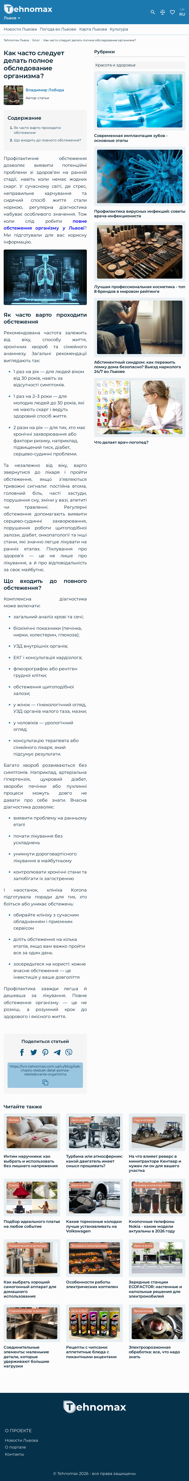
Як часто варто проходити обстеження (37, 130)
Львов (10, 18)
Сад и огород (144, 1120)
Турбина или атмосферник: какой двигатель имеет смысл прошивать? (94, 1161)
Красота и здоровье (115, 65)
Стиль (13, 1185)
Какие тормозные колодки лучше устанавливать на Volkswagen (94, 1226)
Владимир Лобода (45, 90)
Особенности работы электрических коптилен (92, 1284)
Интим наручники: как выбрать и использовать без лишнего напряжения (31, 1161)
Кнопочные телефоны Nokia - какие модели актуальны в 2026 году (152, 1226)
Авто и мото (80, 1120)
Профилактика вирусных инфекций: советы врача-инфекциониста (139, 213)
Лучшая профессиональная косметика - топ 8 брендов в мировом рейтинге (139, 289)
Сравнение (163, 12)
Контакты (14, 1454)
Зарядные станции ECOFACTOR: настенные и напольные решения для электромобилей (155, 1289)
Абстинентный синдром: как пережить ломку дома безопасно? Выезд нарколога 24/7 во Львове (137, 367)
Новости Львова (20, 29)
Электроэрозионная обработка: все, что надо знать (154, 1352)
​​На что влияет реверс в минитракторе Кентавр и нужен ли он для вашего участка (155, 1163)
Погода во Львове (58, 29)
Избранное (172, 12)
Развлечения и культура (27, 1246)
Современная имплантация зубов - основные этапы (131, 138)
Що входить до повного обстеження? (47, 140)
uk (182, 9)
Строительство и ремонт (28, 1311)
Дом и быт (79, 1311)
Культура (119, 29)
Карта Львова (93, 29)
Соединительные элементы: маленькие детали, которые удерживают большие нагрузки (26, 1356)
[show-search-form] (153, 12)
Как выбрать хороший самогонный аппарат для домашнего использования (30, 1289)
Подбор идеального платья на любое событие (32, 1224)
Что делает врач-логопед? (121, 442)
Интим (14, 1120)
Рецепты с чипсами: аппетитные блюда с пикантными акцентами (91, 1352)
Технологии (143, 1311)
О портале (15, 1447)
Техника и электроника (152, 1185)
